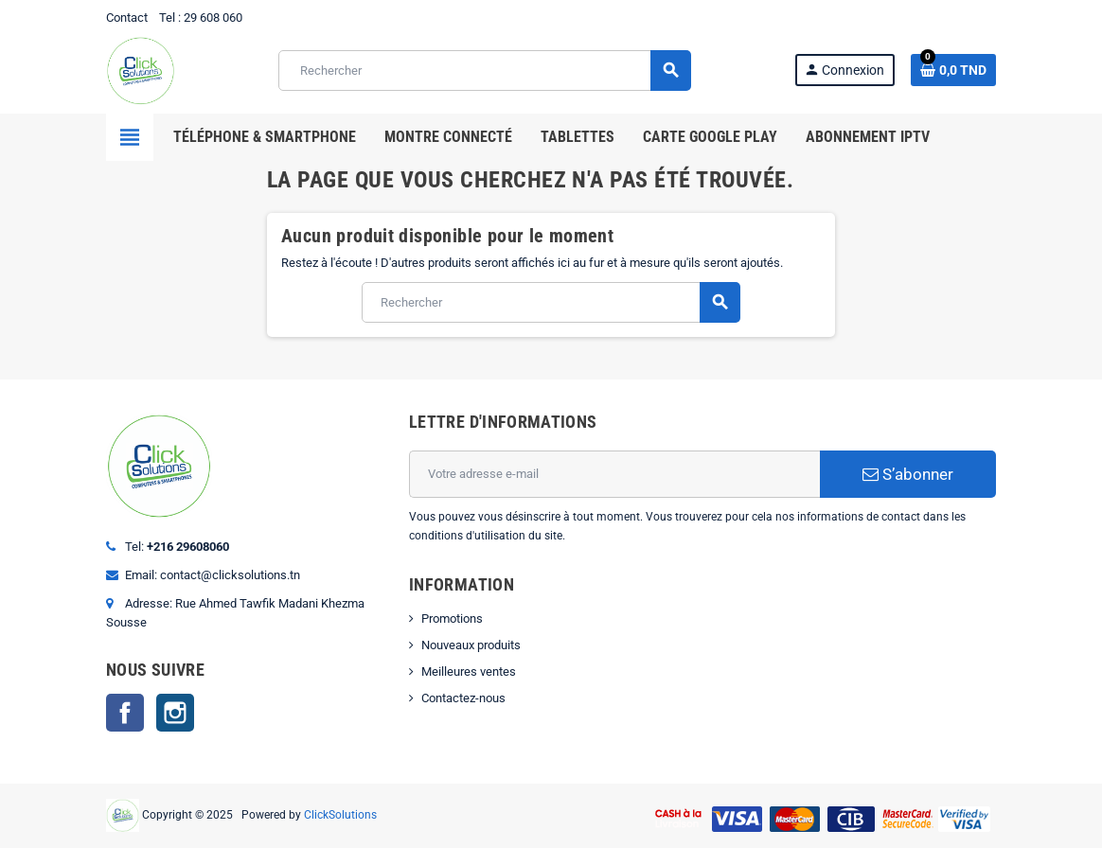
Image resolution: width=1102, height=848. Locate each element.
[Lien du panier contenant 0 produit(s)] (953, 70)
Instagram (175, 713)
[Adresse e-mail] (614, 474)
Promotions (452, 618)
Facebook (125, 713)
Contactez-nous (463, 698)
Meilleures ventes (468, 671)
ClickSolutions (340, 815)
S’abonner (907, 474)
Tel (167, 17)
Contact (127, 17)
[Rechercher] (483, 70)
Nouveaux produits (471, 645)
